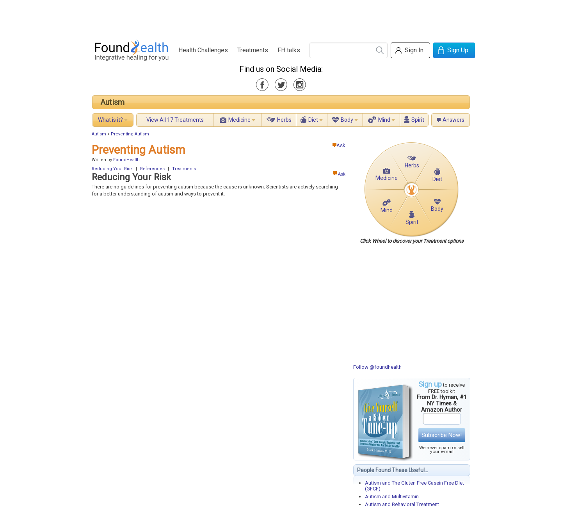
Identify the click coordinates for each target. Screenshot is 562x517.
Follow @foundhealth (377, 367)
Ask (339, 145)
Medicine (239, 120)
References (152, 168)
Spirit (417, 120)
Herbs (284, 120)
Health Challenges (203, 50)
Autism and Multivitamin (392, 496)
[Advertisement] (281, 17)
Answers (453, 120)
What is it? (110, 120)
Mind (384, 120)
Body (347, 120)
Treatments (252, 50)
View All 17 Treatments (175, 120)
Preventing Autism (130, 134)
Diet (313, 120)
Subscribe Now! (442, 435)
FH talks (288, 50)
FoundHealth (126, 159)
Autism (112, 102)
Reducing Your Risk (112, 168)
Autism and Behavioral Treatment (402, 504)
